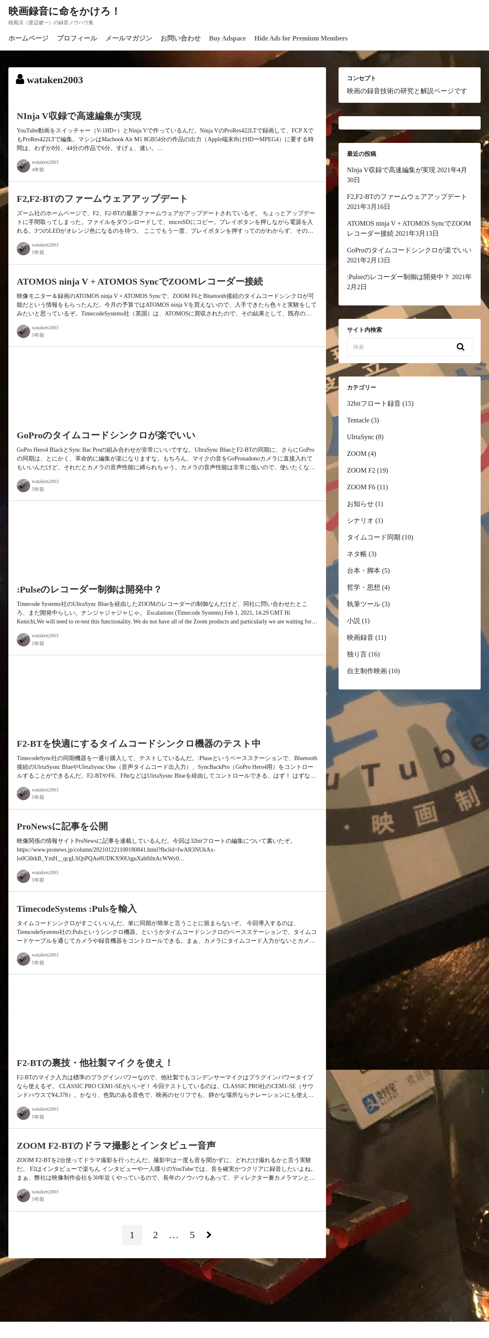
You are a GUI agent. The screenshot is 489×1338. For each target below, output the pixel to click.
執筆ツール (363, 604)
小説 (353, 620)
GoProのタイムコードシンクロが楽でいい (409, 250)
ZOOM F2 (361, 470)
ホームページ (28, 38)
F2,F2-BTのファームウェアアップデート (407, 196)
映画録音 (360, 637)
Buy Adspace (227, 38)
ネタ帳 (357, 553)
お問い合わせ (180, 38)
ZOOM (357, 453)
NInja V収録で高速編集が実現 (391, 169)
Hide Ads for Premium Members (300, 38)
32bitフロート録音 (374, 403)
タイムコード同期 (373, 537)
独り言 (357, 654)
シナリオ (360, 520)
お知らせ (360, 503)
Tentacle (358, 420)
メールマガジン (128, 38)
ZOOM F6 (361, 487)
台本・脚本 (363, 570)
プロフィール (77, 38)
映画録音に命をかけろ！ (64, 11)
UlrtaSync (360, 436)
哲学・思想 (363, 587)
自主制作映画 (367, 670)
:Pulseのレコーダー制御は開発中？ (398, 276)
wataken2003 (45, 162)
